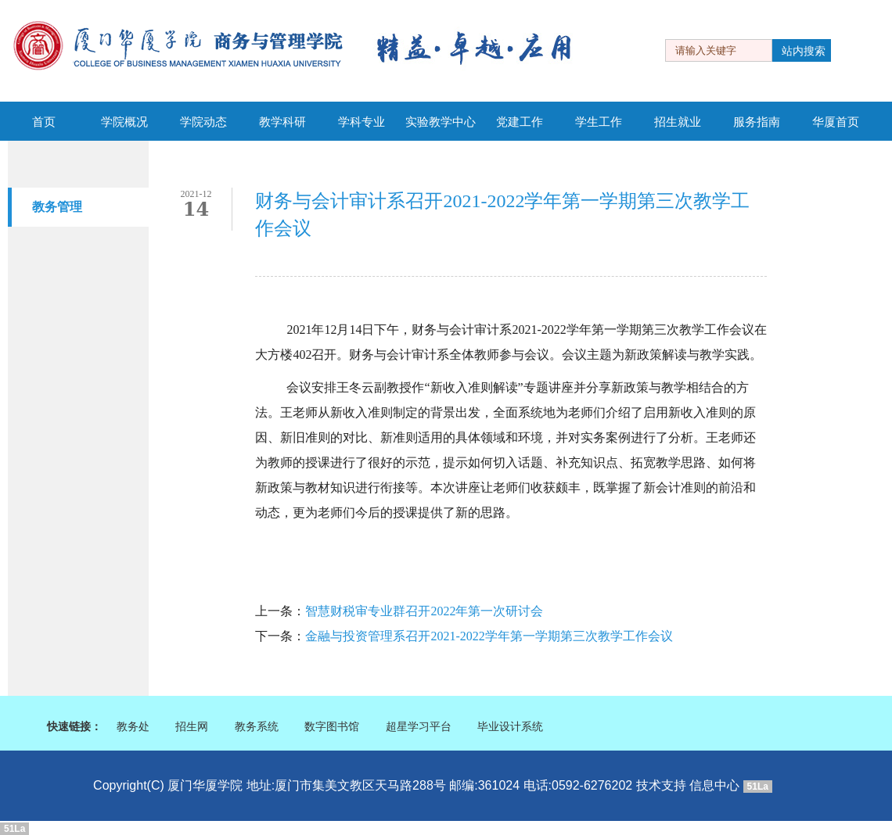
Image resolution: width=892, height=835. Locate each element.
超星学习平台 (418, 727)
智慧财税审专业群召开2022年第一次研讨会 (424, 611)
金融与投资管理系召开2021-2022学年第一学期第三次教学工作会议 (488, 636)
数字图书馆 (331, 727)
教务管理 (57, 206)
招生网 (191, 727)
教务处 (133, 727)
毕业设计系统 (510, 727)
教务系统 (257, 727)
